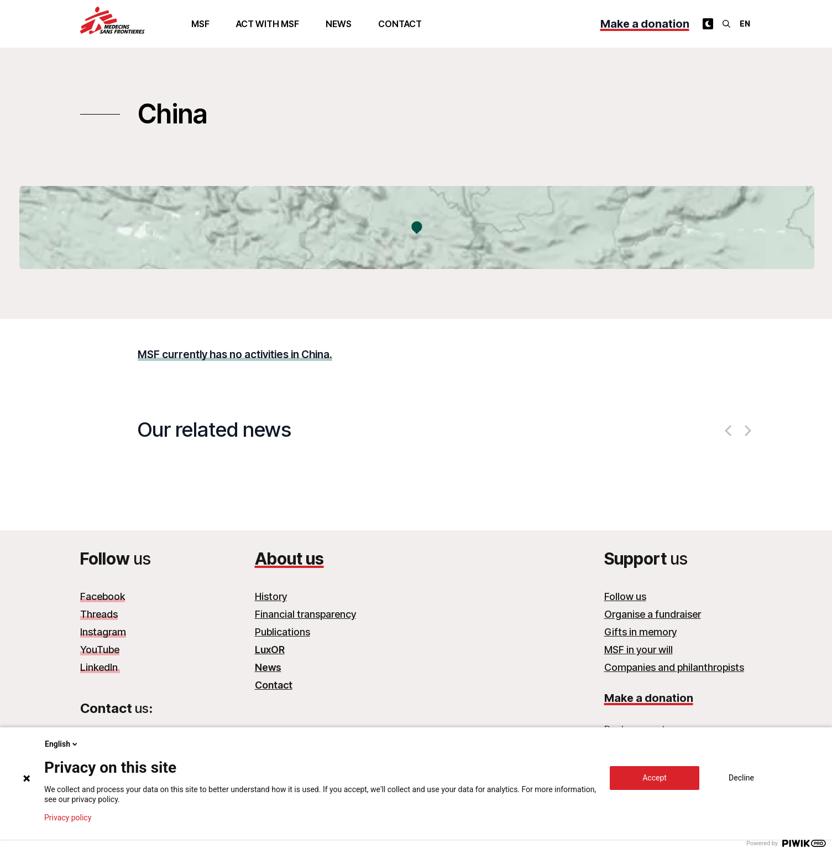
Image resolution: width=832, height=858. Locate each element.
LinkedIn (100, 667)
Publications (282, 632)
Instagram (103, 632)
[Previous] (729, 430)
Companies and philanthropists (674, 667)
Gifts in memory (640, 632)
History (271, 596)
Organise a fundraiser (652, 614)
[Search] (726, 24)
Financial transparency (305, 614)
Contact (400, 23)
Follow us (625, 596)
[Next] (746, 430)
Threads (99, 614)
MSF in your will (638, 649)
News (339, 23)
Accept (654, 777)
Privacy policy (67, 817)
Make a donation (644, 23)
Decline (741, 777)
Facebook (102, 596)
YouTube (99, 649)
